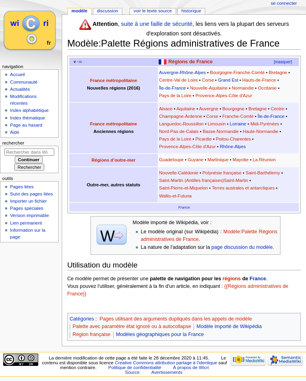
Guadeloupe (171, 159)
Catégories (82, 319)
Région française (91, 334)
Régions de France (191, 61)
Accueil (17, 74)
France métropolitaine (113, 80)
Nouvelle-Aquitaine (209, 88)
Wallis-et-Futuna (175, 195)
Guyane (196, 159)
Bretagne (278, 72)
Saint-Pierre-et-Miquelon (183, 188)
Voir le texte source (152, 10)
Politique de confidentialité (134, 367)
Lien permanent (26, 223)
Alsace (166, 108)
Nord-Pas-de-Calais (178, 131)
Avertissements (166, 372)
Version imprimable (29, 215)
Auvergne (208, 108)
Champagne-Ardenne (180, 116)
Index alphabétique (29, 110)
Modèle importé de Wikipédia (229, 326)
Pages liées (21, 186)
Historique (191, 10)
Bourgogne (233, 108)
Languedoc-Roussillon (181, 123)
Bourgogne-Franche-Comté (237, 72)
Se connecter (284, 3)
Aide (14, 132)
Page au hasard (26, 125)
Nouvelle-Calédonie (178, 172)
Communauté (23, 82)
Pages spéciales (26, 208)
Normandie (243, 88)
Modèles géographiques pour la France (160, 334)
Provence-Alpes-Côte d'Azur (223, 95)
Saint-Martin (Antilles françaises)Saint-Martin (203, 180)
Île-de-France (172, 88)
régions (232, 278)
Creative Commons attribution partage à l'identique (166, 362)
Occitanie (267, 88)
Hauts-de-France (259, 80)
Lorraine (238, 123)
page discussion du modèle (242, 247)
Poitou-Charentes (233, 139)
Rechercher (13, 143)
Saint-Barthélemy (262, 172)
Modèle (79, 10)
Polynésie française (221, 172)
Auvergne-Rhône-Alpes (182, 72)
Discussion (107, 10)
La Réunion (264, 159)
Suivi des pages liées (31, 193)
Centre (277, 108)
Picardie (203, 139)
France (184, 207)
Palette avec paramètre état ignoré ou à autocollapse (132, 326)
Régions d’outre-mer (113, 160)
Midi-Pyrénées (264, 123)
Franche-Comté (237, 116)
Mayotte (241, 159)
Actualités (20, 89)
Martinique (218, 159)
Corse (208, 80)
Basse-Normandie (221, 131)
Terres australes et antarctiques (243, 188)
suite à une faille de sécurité (156, 24)
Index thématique (27, 117)
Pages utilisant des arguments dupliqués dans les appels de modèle (176, 319)
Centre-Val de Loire (178, 80)
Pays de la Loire (175, 95)
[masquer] (283, 62)
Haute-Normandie (260, 131)
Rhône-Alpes (233, 146)
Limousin (217, 123)
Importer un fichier (28, 201)
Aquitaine (186, 108)
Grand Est (228, 80)
